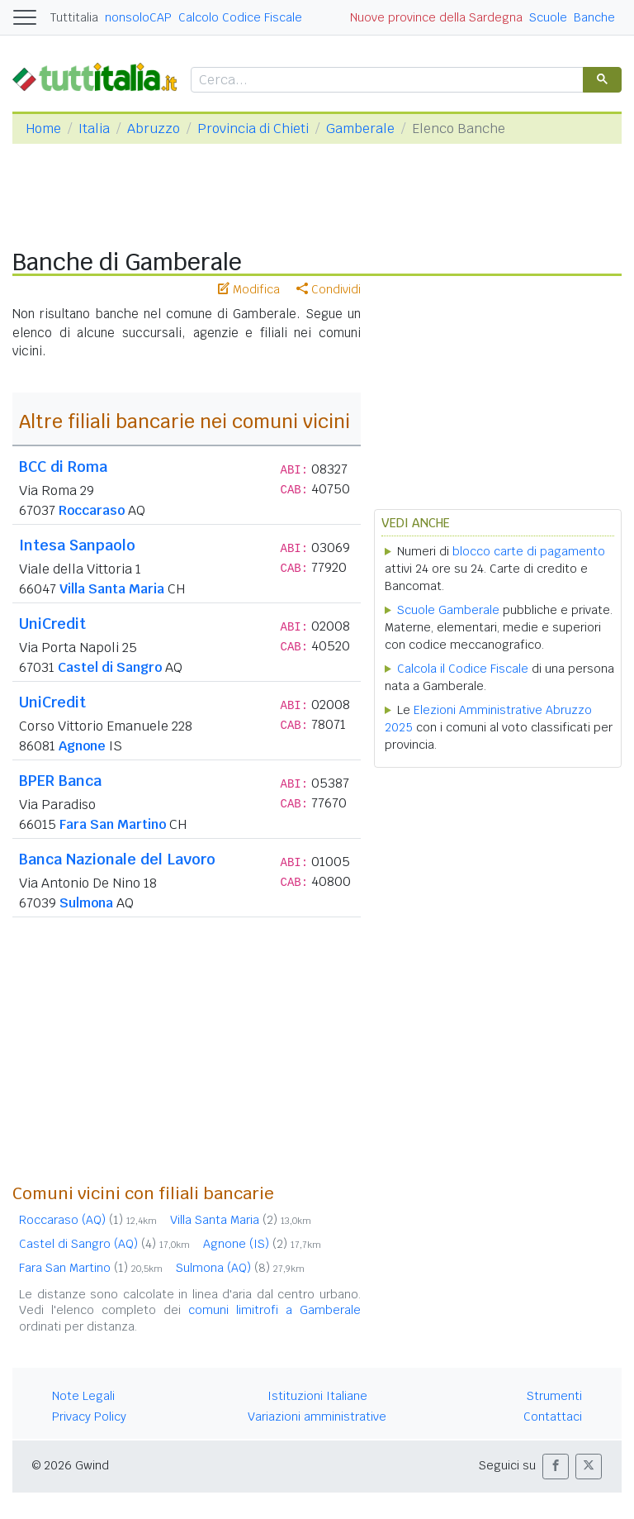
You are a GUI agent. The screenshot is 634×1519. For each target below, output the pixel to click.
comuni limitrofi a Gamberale (274, 1309)
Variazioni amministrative (317, 1416)
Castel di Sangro (110, 667)
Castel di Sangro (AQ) (104, 1243)
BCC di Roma (63, 466)
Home (43, 128)
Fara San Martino (112, 824)
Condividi (328, 289)
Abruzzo (153, 128)
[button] (555, 1466)
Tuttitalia (74, 17)
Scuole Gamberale (448, 609)
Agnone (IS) (262, 1243)
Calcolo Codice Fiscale (240, 17)
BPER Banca (60, 780)
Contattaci (552, 1416)
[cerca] (385, 80)
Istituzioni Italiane (317, 1395)
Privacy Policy (89, 1416)
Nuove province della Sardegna (436, 17)
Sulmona (86, 903)
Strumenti (554, 1395)
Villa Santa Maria (111, 589)
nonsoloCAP (138, 17)
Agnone (82, 746)
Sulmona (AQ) (240, 1267)
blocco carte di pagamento (528, 551)
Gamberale (360, 128)
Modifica (249, 289)
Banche (594, 17)
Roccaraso (92, 510)
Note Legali (83, 1395)
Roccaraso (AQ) (88, 1219)
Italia (94, 128)
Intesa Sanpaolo (77, 545)
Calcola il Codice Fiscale (462, 668)
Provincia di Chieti (253, 128)
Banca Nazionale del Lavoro (117, 859)
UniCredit (52, 623)
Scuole (548, 17)
